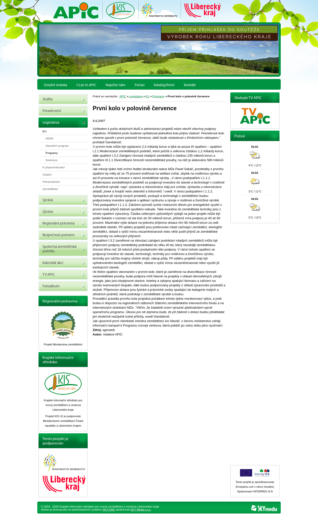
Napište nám (115, 85)
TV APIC (63, 274)
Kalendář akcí (63, 262)
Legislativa (135, 96)
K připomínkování (53, 167)
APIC (122, 96)
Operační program (57, 145)
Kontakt (190, 85)
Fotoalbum (63, 286)
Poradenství (63, 110)
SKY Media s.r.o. (140, 509)
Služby (63, 99)
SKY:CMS (109, 509)
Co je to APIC (86, 85)
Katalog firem (164, 85)
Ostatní (47, 174)
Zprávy (63, 211)
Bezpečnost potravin (63, 235)
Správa (63, 200)
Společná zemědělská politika (63, 249)
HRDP (49, 138)
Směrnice (51, 160)
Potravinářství (51, 181)
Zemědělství (50, 188)
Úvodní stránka (55, 85)
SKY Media (264, 508)
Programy (158, 96)
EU (147, 96)
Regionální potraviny (63, 223)
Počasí (140, 85)
